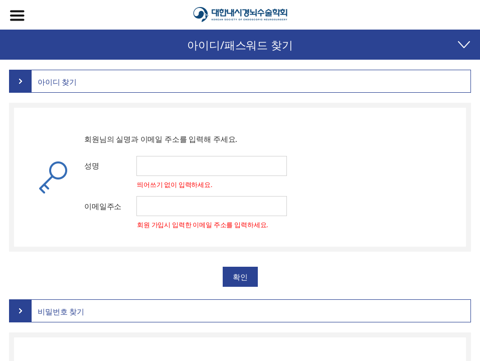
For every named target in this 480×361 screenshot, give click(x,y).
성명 (91, 165)
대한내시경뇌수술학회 (240, 15)
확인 (240, 277)
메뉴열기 (17, 15)
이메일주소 (102, 206)
